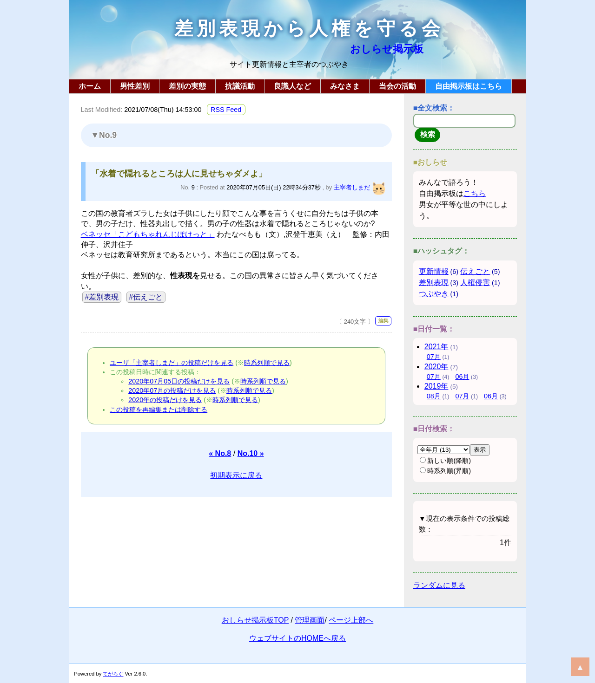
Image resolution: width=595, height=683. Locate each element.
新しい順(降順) (445, 460)
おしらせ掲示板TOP (255, 620)
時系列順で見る (267, 362)
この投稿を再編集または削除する (158, 409)
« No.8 (220, 453)
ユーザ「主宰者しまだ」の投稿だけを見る (171, 362)
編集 (383, 320)
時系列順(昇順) (445, 471)
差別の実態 (187, 86)
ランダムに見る (439, 585)
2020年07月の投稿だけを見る (172, 390)
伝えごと (475, 271)
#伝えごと (146, 297)
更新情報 (434, 271)
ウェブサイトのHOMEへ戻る (297, 638)
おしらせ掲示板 (386, 49)
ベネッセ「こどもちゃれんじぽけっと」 (148, 234)
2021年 (436, 347)
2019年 (436, 386)
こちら (474, 193)
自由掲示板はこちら (468, 86)
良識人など (292, 86)
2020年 (436, 367)
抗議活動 (240, 86)
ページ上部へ (351, 620)
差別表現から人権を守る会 (309, 28)
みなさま (345, 86)
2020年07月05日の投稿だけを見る (179, 381)
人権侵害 (475, 282)
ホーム (90, 86)
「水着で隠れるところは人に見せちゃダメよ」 (179, 173)
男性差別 (135, 86)
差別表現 (434, 282)
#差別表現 (102, 297)
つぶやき (434, 294)
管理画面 (309, 620)
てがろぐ (113, 673)
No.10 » (251, 453)
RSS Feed (226, 109)
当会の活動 (397, 86)
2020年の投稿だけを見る (165, 399)
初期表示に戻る (236, 475)
